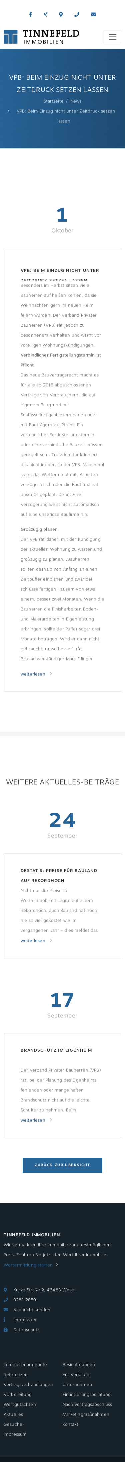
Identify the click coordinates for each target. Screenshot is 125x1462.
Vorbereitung (18, 1394)
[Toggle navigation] (112, 37)
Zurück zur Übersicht (62, 1165)
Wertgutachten (20, 1404)
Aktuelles (13, 1414)
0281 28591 (25, 1300)
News (76, 101)
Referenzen (16, 1374)
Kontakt (71, 1424)
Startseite (54, 101)
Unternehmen (77, 1384)
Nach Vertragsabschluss (87, 1404)
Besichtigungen (79, 1364)
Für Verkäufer (77, 1374)
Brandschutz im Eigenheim (56, 1050)
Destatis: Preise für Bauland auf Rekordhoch (59, 875)
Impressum (24, 1320)
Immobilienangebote (25, 1364)
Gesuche (13, 1424)
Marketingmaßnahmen (86, 1414)
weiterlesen (34, 674)
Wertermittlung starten (28, 1265)
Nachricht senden (31, 1310)
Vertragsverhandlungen (28, 1384)
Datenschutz (26, 1330)
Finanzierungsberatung (87, 1394)
